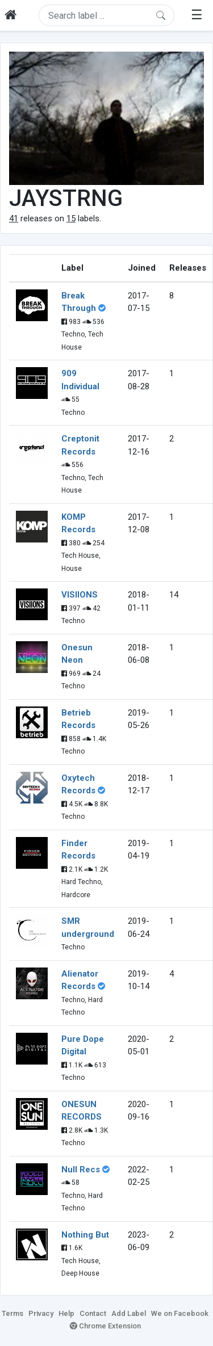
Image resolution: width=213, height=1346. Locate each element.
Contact (93, 1313)
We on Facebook (179, 1313)
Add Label (128, 1313)
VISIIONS (79, 595)
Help (66, 1313)
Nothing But (85, 1235)
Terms (12, 1313)
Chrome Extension (105, 1326)
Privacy (40, 1313)
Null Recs (80, 1169)
